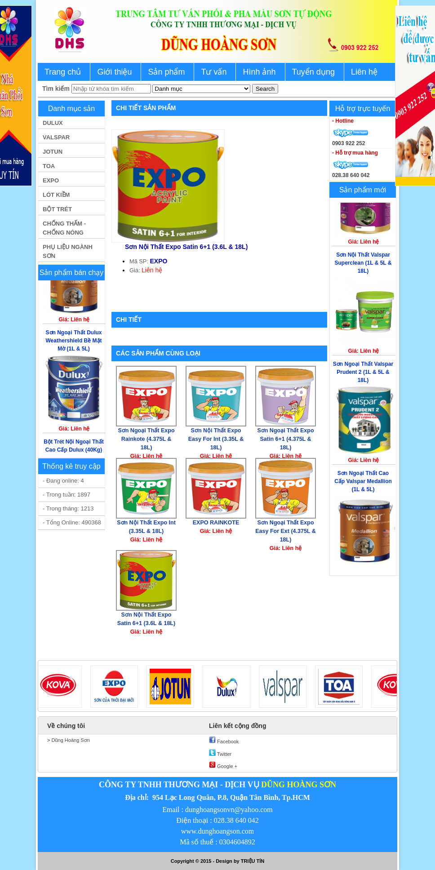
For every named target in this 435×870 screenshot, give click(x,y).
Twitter (220, 753)
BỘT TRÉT (57, 209)
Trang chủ (62, 71)
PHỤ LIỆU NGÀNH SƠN (68, 251)
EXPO (51, 180)
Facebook (224, 740)
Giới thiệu (114, 71)
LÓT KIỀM (56, 194)
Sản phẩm (166, 71)
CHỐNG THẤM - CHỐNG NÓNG (64, 228)
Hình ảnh (259, 71)
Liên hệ (364, 71)
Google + (223, 765)
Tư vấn (213, 71)
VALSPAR (56, 137)
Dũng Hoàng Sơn (69, 740)
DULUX (53, 123)
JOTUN (52, 151)
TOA (49, 166)
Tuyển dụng (313, 71)
